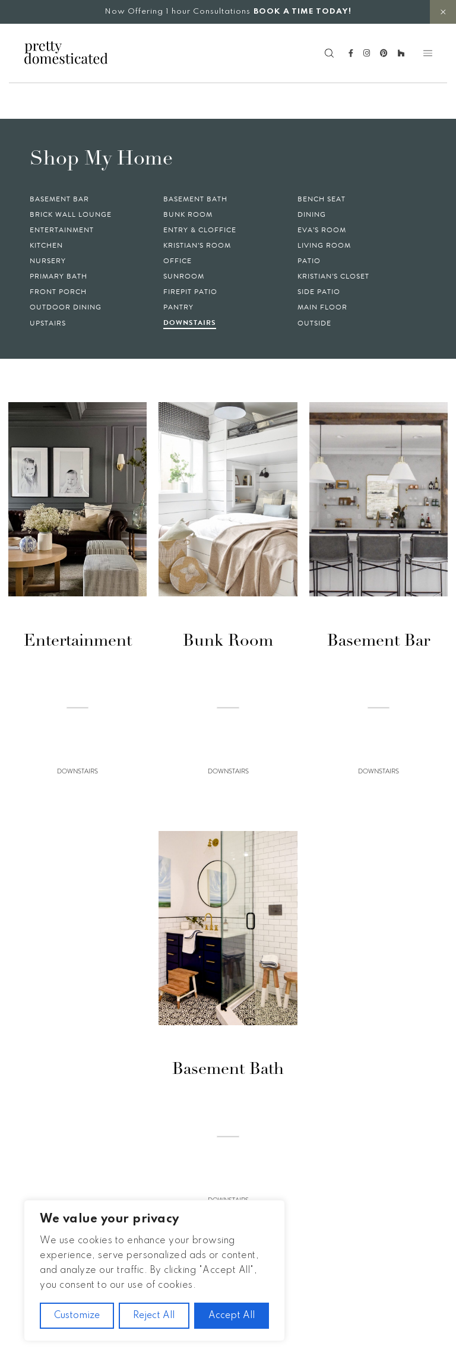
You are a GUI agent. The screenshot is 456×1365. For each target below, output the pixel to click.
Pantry (178, 307)
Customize (77, 1315)
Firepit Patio (190, 291)
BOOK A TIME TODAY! (303, 11)
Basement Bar (59, 199)
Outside (314, 323)
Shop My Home (101, 159)
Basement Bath (195, 199)
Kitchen (46, 245)
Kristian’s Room (197, 245)
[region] (154, 1270)
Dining (311, 214)
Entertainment (62, 230)
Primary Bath (58, 276)
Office (177, 260)
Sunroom (183, 276)
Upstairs (48, 323)
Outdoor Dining (66, 307)
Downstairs (189, 322)
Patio (309, 260)
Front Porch (58, 291)
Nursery (48, 260)
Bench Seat (321, 199)
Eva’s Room (321, 230)
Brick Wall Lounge (71, 214)
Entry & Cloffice (199, 230)
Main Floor (322, 307)
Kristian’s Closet (333, 276)
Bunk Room (188, 214)
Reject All (154, 1315)
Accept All (231, 1315)
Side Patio (318, 291)
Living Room (324, 245)
